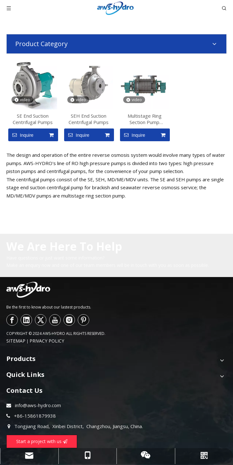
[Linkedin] (26, 320)
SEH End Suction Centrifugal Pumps (89, 119)
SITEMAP (15, 341)
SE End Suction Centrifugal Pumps (33, 119)
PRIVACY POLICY (47, 341)
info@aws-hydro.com (38, 405)
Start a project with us (41, 441)
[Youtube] (55, 320)
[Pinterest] (83, 320)
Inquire (20, 134)
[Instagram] (69, 320)
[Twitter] (40, 320)
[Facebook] (12, 320)
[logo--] (28, 290)
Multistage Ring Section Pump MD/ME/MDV (145, 119)
